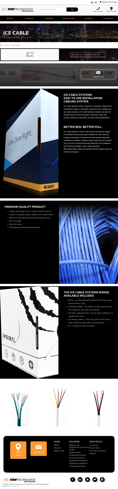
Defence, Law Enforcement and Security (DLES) (79, 447)
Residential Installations (78, 463)
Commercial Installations (78, 461)
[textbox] (52, 9)
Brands (10, 18)
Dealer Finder (69, 18)
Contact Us (108, 18)
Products (29, 18)
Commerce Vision (14, 486)
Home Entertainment (77, 466)
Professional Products (77, 455)
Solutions (49, 18)
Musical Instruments (77, 458)
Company (88, 18)
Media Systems (75, 452)
